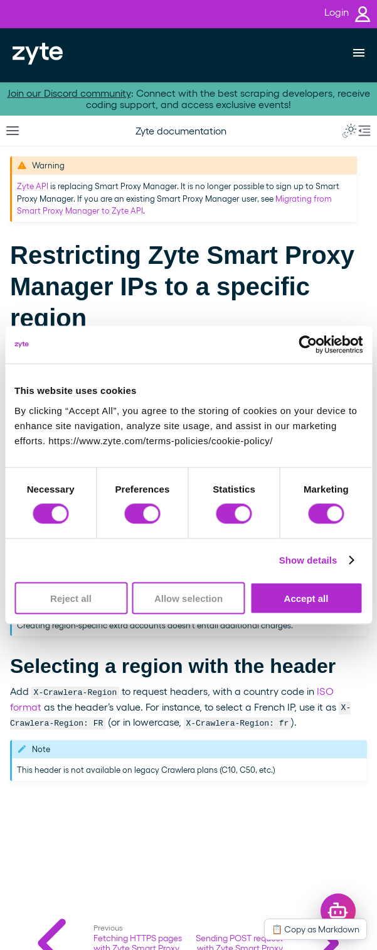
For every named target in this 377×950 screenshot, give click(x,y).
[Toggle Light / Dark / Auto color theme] (349, 130)
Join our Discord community (69, 93)
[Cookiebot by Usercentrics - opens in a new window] (308, 345)
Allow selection (188, 597)
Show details (308, 560)
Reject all (71, 597)
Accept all (306, 597)
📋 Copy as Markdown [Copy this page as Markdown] (315, 929)
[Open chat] (338, 911)
